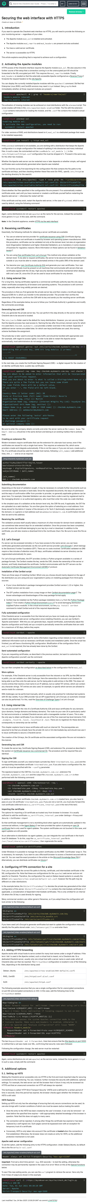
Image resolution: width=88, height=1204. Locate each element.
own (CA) (33, 265)
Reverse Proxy (76, 76)
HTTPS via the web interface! (46, 221)
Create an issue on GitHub (11, 22)
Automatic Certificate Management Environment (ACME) (25, 567)
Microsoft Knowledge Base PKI (65, 857)
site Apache (36, 79)
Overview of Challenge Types (47, 699)
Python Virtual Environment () (39, 602)
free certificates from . (32, 255)
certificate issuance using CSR (51, 236)
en (62, 4)
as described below (43, 667)
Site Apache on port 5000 (75, 1041)
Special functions (78, 1164)
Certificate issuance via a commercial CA (31, 751)
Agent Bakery (29, 825)
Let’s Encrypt (65, 545)
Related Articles (75, 11)
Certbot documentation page (63, 592)
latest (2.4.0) (73, 4)
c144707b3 (52, 1200)
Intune (43, 860)
